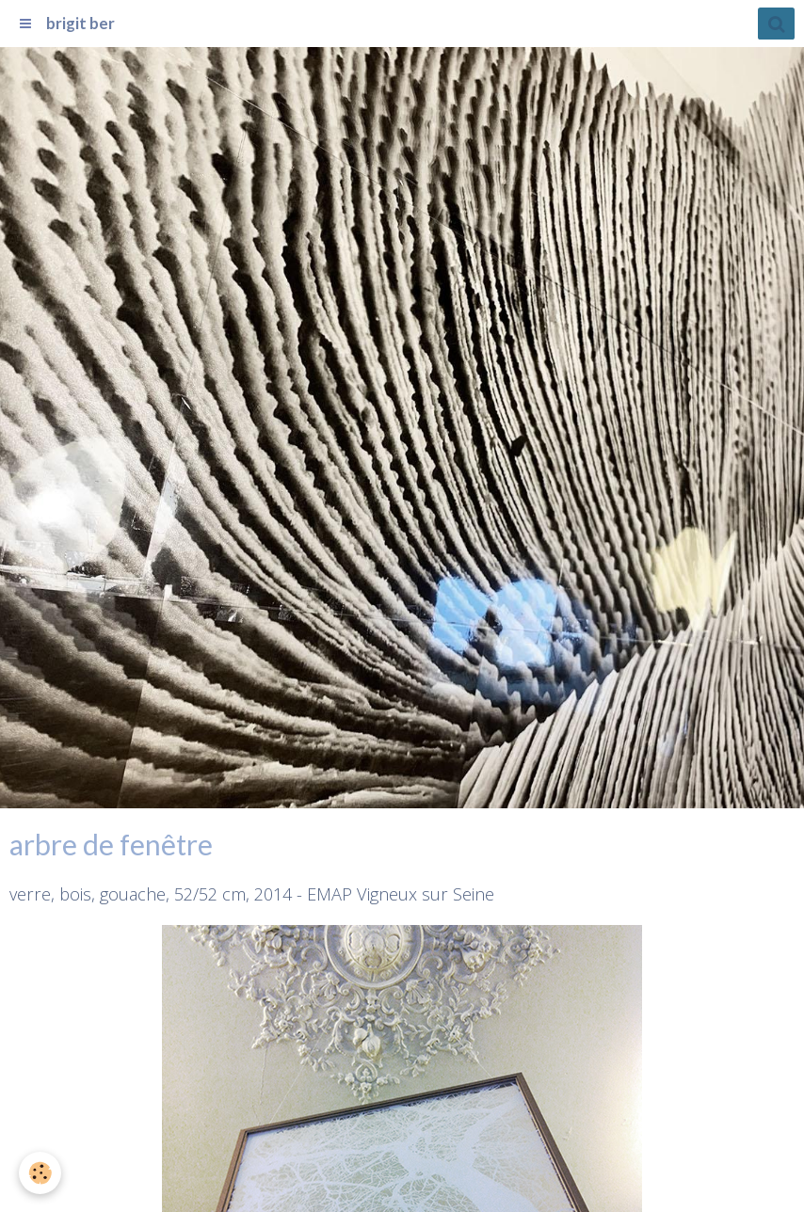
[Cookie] (40, 1173)
